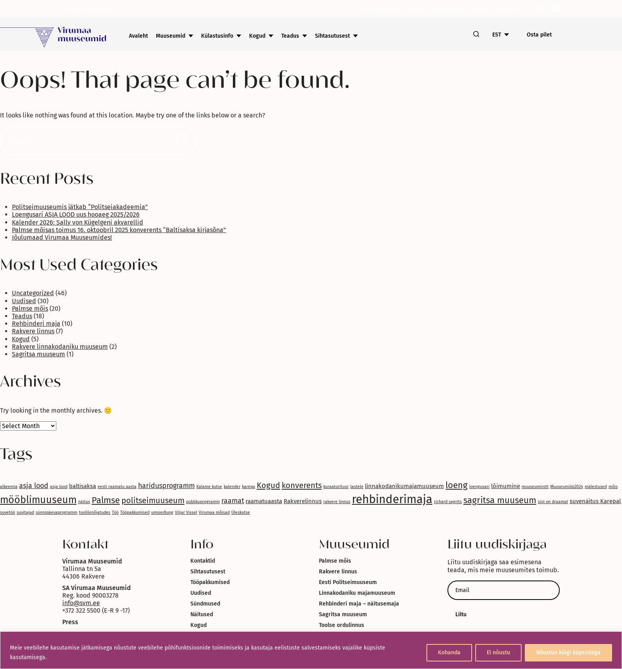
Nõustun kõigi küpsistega (568, 652)
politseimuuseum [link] (152, 500)
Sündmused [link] (205, 603)
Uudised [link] (24, 301)
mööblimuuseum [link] (38, 500)
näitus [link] (84, 501)
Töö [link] (115, 512)
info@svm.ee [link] (81, 603)
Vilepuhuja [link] (510, 9)
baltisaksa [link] (82, 486)
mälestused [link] (596, 486)
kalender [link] (232, 486)
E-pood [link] (417, 9)
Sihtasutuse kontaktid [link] (461, 9)
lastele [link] (356, 486)
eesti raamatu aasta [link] (117, 486)
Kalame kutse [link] (209, 486)
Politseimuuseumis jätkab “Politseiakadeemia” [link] (80, 207)
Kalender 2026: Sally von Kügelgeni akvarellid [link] (77, 222)
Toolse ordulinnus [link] (341, 625)
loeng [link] (456, 485)
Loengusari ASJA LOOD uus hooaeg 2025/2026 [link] (76, 214)
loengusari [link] (479, 486)
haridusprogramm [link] (166, 485)
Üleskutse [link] (240, 512)
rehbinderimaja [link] (392, 499)
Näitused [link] (201, 614)
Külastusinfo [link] (217, 36)
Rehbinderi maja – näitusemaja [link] (359, 603)
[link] (540, 8)
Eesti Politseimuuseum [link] (348, 582)
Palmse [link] (106, 500)
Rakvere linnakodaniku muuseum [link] (60, 346)
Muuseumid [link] (170, 36)
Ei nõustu (498, 652)
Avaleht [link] (138, 36)
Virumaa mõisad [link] (214, 512)
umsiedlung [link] (162, 512)
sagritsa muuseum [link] (499, 500)
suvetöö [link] (7, 512)
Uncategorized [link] (33, 293)
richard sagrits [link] (448, 501)
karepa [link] (248, 486)
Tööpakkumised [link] (135, 512)
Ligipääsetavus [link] (380, 9)
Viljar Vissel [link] (186, 512)
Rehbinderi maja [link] (36, 323)
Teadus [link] (290, 36)
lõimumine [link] (505, 486)
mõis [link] (613, 486)
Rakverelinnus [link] (303, 501)
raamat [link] (232, 500)
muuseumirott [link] (535, 486)
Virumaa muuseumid (88, 9)
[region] (311, 650)
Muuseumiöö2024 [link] (566, 486)
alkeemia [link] (8, 486)
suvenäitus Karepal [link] (595, 501)
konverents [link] (302, 485)
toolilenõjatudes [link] (94, 512)
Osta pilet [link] (539, 34)
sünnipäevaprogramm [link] (56, 512)
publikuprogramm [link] (203, 501)
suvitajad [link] (25, 512)
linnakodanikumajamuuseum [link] (404, 486)
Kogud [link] (257, 36)
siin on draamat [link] (553, 501)
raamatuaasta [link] (264, 501)
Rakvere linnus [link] (33, 331)
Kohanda (449, 652)
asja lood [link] (33, 485)
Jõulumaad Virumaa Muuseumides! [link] (62, 237)
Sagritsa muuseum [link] (38, 354)
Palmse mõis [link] (30, 308)
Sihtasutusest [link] (332, 36)
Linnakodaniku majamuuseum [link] (357, 593)
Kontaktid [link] (202, 561)
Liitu (460, 614)
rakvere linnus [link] (336, 501)
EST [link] (496, 34)
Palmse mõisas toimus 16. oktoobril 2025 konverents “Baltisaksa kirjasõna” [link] (119, 230)
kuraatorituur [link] (336, 486)
